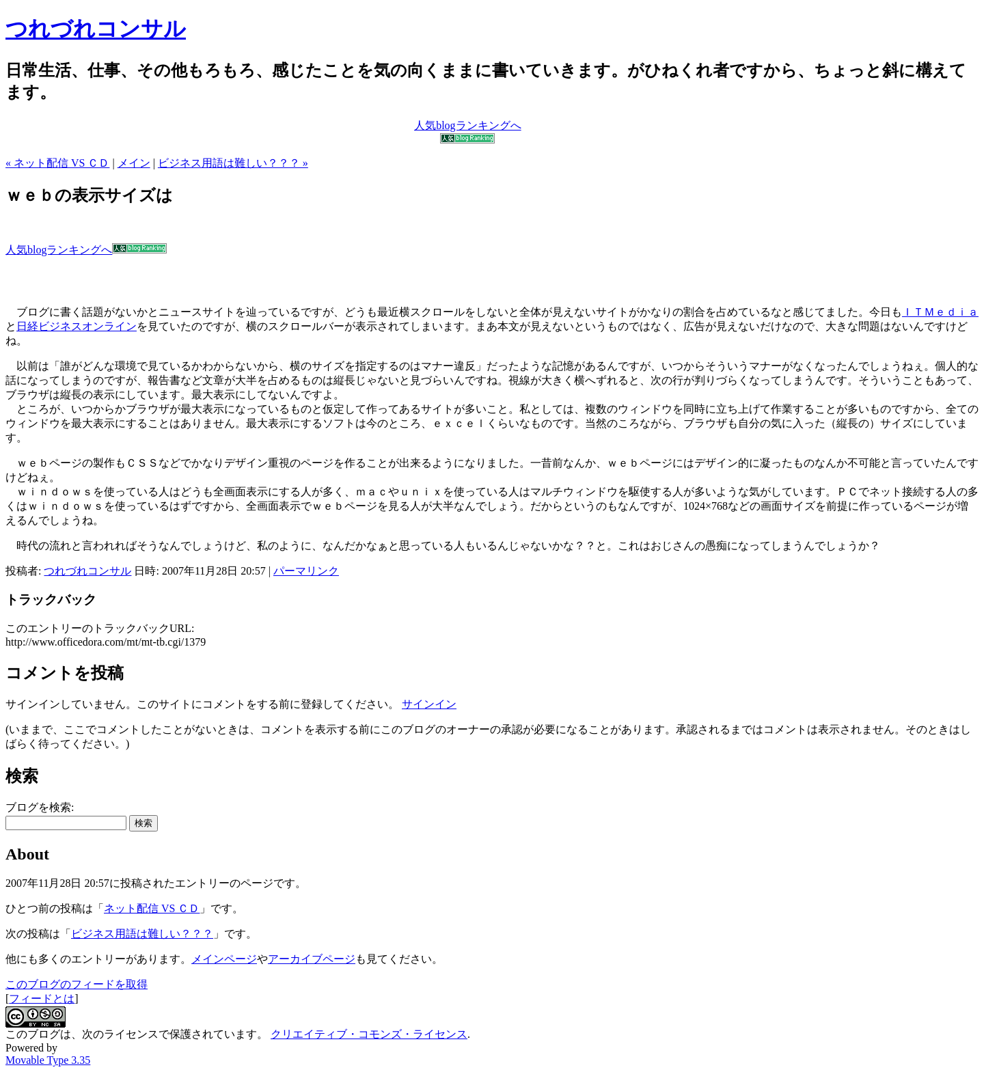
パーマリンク (306, 571)
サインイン (429, 704)
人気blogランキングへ (86, 250)
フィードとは (41, 998)
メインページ (224, 959)
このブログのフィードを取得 (76, 984)
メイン (134, 163)
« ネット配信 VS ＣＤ (57, 163)
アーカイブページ (311, 959)
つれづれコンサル (95, 28)
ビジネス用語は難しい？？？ (142, 933)
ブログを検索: (39, 807)
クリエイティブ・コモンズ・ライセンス (369, 1034)
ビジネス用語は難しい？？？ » (233, 163)
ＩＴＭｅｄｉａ (940, 312)
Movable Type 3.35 (47, 1060)
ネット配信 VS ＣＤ (152, 908)
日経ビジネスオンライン (76, 326)
